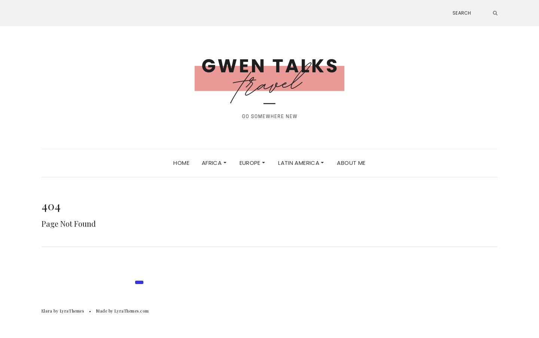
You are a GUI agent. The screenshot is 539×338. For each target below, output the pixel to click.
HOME (181, 163)
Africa (214, 163)
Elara (47, 311)
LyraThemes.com (132, 311)
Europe (252, 163)
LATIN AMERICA (301, 163)
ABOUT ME (351, 163)
